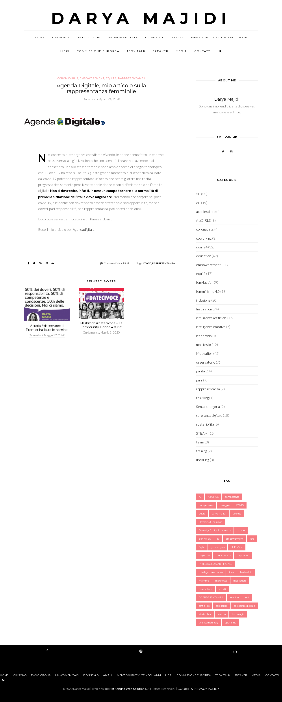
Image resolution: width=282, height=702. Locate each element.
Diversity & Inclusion (211, 522)
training (201, 451)
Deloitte (236, 513)
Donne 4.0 (155, 37)
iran (231, 572)
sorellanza (222, 605)
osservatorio (205, 362)
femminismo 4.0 (208, 291)
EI (218, 538)
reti (247, 597)
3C (198, 194)
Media (181, 51)
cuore (202, 513)
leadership (204, 336)
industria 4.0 (223, 555)
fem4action (204, 282)
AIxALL (178, 37)
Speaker (161, 51)
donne (241, 530)
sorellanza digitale (209, 415)
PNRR (222, 589)
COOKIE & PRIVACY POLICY (198, 689)
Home (40, 37)
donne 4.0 (205, 538)
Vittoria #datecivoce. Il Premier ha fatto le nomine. (47, 328)
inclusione (203, 300)
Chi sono (60, 37)
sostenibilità (205, 424)
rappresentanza (131, 78)
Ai (200, 496)
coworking (204, 238)
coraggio (225, 505)
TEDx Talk (136, 51)
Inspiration (204, 309)
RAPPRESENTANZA (163, 263)
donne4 (202, 247)
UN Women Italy (123, 37)
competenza (232, 496)
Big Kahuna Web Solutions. (128, 689)
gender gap (217, 547)
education (203, 256)
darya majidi (219, 513)
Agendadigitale (84, 229)
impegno (204, 555)
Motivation (204, 353)
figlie (202, 547)
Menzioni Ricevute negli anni (219, 37)
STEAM (202, 433)
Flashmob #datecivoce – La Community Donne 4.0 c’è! (101, 325)
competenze (206, 505)
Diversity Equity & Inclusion (215, 530)
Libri (64, 51)
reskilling (202, 398)
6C (198, 203)
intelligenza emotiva (210, 327)
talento (221, 614)
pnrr (199, 380)
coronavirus (68, 78)
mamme (204, 580)
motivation (239, 580)
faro (252, 538)
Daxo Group (89, 37)
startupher (205, 614)
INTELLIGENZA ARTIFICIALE (215, 563)
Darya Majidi (141, 18)
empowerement (92, 78)
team (200, 442)
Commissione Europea (98, 51)
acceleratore (206, 211)
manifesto (203, 344)
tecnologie (238, 614)
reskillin (234, 597)
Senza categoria (208, 406)
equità (111, 78)
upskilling (202, 460)
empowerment (234, 538)
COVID (147, 263)
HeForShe (237, 547)
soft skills (204, 605)
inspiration (243, 555)
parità (200, 371)
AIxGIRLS (203, 220)
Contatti (203, 51)
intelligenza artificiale (211, 318)
